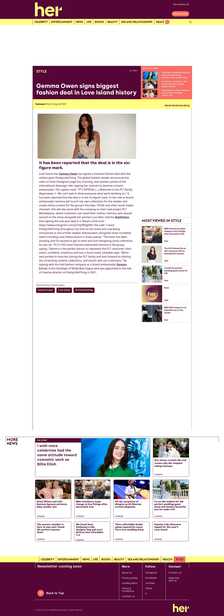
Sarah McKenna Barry (177, 105)
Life (88, 21)
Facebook (151, 578)
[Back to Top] (40, 593)
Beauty (112, 21)
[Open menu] (167, 22)
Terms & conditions (128, 590)
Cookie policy (129, 583)
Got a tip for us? (181, 4)
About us (127, 572)
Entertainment (61, 21)
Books (99, 21)
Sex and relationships (136, 21)
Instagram (151, 572)
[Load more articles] (112, 550)
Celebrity (41, 21)
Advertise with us (174, 579)
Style (179, 559)
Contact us (128, 596)
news (79, 21)
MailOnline (122, 217)
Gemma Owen (68, 174)
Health (161, 21)
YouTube (150, 583)
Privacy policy (130, 578)
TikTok (148, 588)
